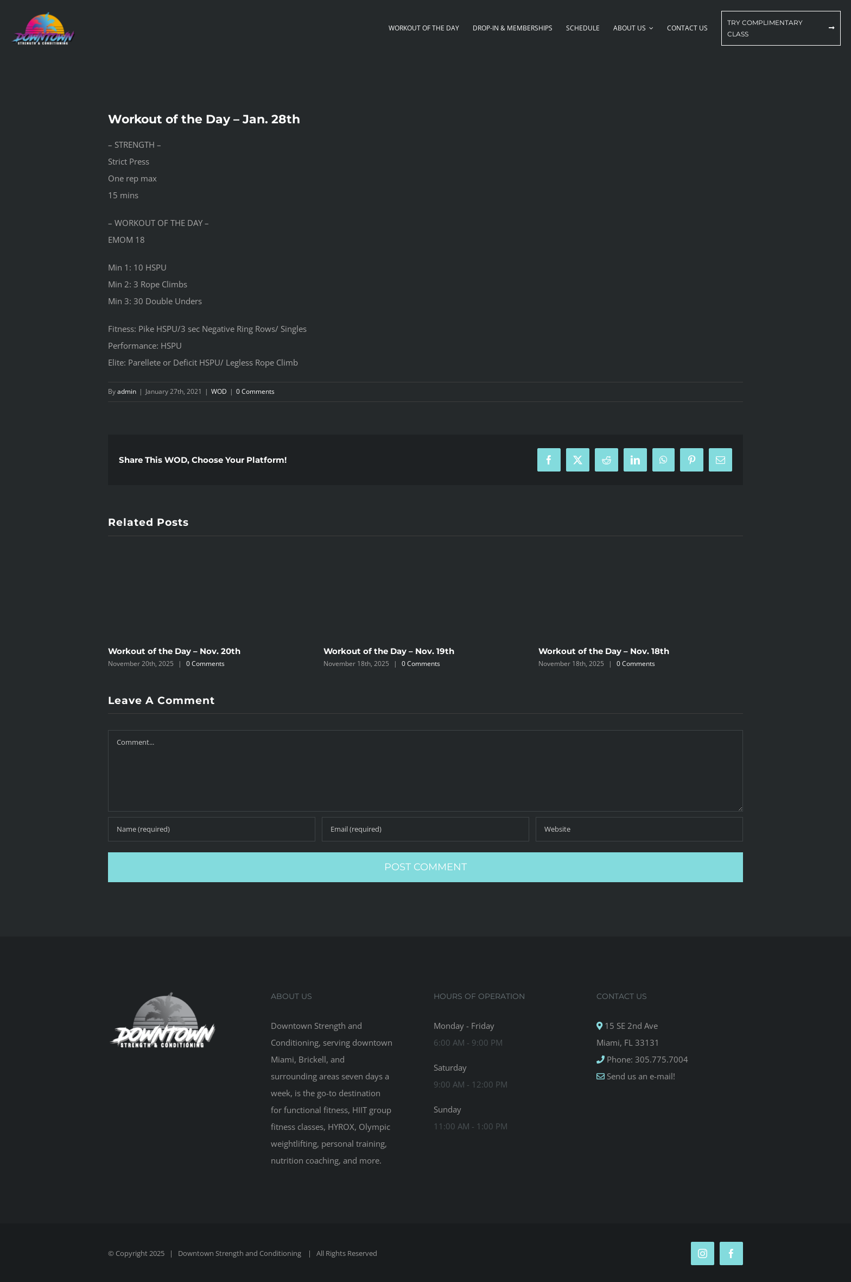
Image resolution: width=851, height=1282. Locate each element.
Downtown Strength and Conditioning (240, 1253)
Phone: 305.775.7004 (646, 1059)
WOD (219, 391)
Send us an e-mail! (640, 1076)
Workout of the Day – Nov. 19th (388, 651)
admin (126, 391)
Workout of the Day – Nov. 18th (603, 651)
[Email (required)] (425, 829)
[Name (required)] (211, 829)
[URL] (639, 829)
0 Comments (255, 391)
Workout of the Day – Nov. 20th (174, 651)
